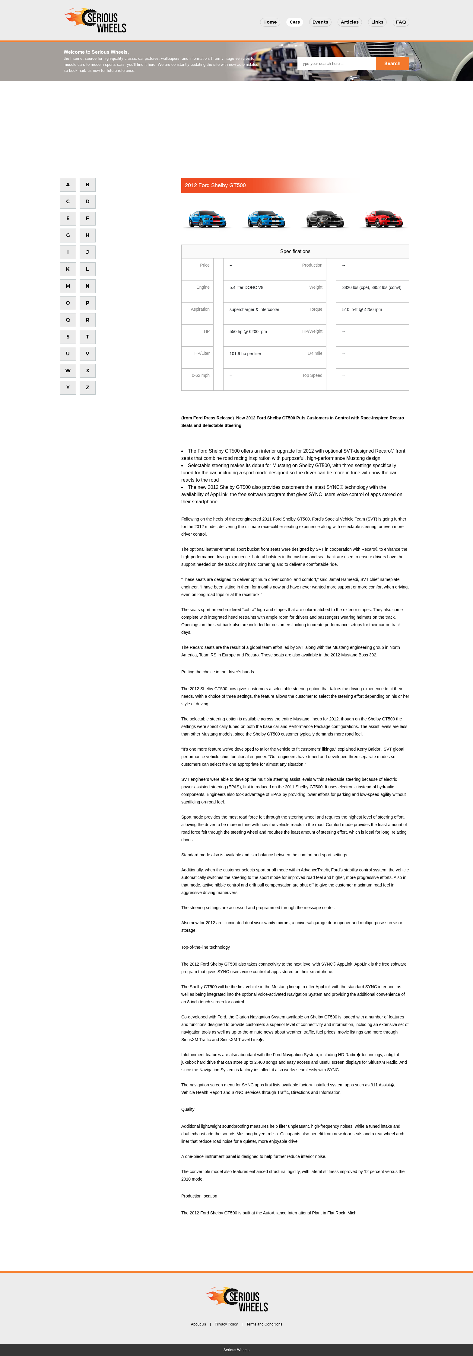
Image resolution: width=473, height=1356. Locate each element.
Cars (295, 22)
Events (320, 22)
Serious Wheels (236, 1350)
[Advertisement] (236, 126)
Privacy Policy (226, 1324)
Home (270, 22)
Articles (350, 22)
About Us (198, 1324)
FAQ (401, 22)
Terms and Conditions (264, 1324)
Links (377, 22)
